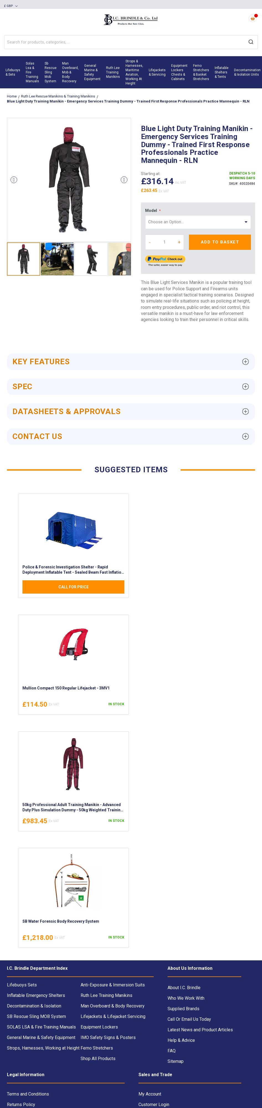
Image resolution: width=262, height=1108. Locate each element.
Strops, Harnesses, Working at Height (43, 1048)
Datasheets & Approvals (66, 411)
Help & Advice (181, 1040)
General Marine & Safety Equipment (41, 1037)
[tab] (131, 361)
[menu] (131, 72)
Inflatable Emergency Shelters (36, 995)
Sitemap (176, 1061)
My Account (149, 1094)
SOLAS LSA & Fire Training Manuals (41, 1027)
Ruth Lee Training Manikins (106, 995)
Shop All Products (98, 1058)
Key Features (41, 361)
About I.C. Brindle (184, 987)
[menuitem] (13, 72)
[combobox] (131, 42)
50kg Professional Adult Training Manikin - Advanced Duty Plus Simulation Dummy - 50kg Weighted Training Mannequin (72, 808)
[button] (11, 6)
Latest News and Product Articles (200, 1029)
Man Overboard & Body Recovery (113, 1006)
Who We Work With (186, 998)
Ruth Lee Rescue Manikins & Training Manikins (58, 96)
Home (12, 96)
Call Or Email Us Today (189, 1019)
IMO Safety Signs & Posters (108, 1037)
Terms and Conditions (28, 1094)
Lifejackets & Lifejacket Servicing (113, 1016)
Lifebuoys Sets (22, 985)
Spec (22, 386)
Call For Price (73, 587)
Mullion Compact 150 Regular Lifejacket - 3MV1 (66, 688)
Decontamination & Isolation (34, 1006)
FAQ (172, 1050)
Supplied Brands (183, 1008)
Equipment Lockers (99, 1027)
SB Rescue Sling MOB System (36, 1016)
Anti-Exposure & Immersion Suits (113, 985)
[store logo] (131, 20)
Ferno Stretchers (97, 1048)
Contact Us (37, 436)
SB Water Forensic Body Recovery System (60, 921)
